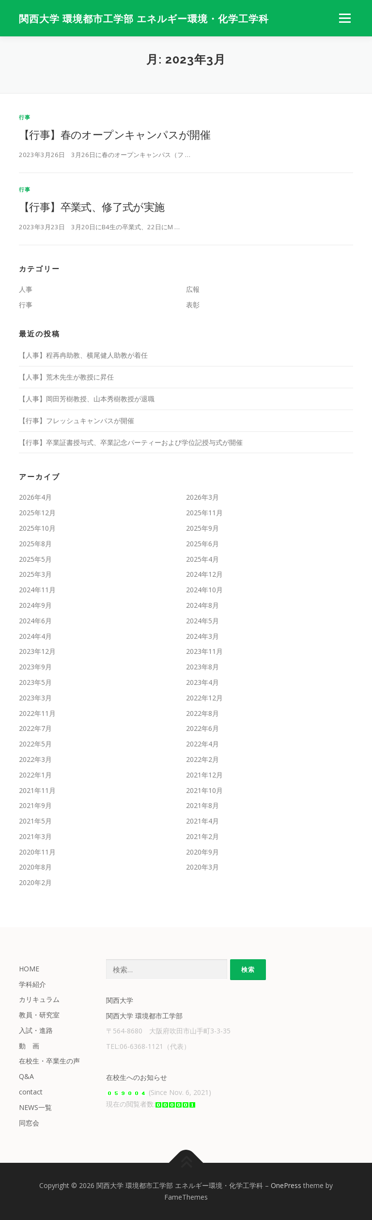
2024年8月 (202, 605)
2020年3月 (202, 866)
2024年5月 (202, 620)
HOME (29, 968)
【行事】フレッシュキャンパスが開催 (76, 420)
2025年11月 (204, 512)
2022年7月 (35, 728)
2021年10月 (204, 790)
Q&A (26, 1076)
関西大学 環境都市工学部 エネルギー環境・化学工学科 (144, 19)
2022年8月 (202, 713)
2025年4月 (202, 559)
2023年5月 (35, 682)
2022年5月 (35, 743)
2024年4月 (35, 636)
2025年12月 (37, 512)
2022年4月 (202, 743)
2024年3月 (202, 636)
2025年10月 (37, 528)
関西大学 (119, 1000)
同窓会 (29, 1122)
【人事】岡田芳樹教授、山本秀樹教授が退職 (87, 398)
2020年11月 (37, 851)
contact (31, 1091)
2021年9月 (35, 805)
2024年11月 (37, 589)
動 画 (29, 1045)
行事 (25, 117)
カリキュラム (39, 999)
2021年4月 (202, 820)
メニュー (344, 18)
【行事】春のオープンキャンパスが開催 (114, 134)
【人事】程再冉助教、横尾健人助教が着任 (83, 355)
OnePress (286, 1185)
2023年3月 (35, 697)
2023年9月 (35, 666)
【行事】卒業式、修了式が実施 (92, 206)
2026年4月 (35, 497)
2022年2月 (202, 759)
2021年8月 (202, 805)
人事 (25, 289)
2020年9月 (202, 851)
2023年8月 (202, 666)
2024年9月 (35, 605)
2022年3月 (35, 759)
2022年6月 (202, 728)
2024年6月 (35, 620)
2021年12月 (204, 774)
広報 (193, 289)
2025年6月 (202, 543)
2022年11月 (37, 713)
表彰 (193, 304)
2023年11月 (204, 651)
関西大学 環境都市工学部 (144, 1015)
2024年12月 (204, 574)
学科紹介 (32, 984)
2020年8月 (35, 866)
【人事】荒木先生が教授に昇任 (66, 376)
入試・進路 (36, 1030)
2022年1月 (35, 774)
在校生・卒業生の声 (49, 1060)
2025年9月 (202, 528)
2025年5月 (35, 559)
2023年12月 (37, 651)
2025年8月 (35, 543)
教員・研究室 (39, 1014)
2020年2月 (35, 882)
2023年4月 (202, 682)
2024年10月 (204, 589)
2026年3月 (202, 497)
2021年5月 (35, 820)
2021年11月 (37, 790)
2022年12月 (204, 697)
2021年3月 (35, 836)
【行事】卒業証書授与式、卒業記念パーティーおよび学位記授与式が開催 (131, 442)
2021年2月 (202, 836)
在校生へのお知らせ (136, 1077)
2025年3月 (35, 574)
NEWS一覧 (35, 1107)
